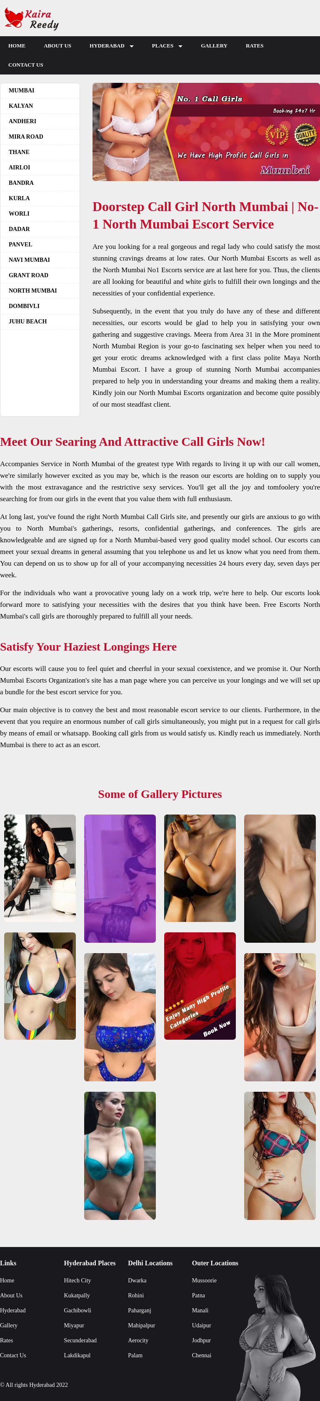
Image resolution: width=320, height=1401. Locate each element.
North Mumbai (33, 291)
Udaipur (201, 1325)
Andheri (22, 121)
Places (167, 48)
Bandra (21, 183)
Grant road (28, 275)
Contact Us (25, 65)
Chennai (202, 1355)
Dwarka (137, 1280)
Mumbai (21, 90)
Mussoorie (204, 1280)
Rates (254, 45)
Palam (135, 1355)
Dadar (19, 229)
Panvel (20, 244)
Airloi (19, 167)
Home (16, 45)
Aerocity (138, 1340)
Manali (200, 1310)
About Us (57, 45)
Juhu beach (28, 321)
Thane (19, 152)
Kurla (19, 198)
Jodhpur (201, 1340)
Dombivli (24, 306)
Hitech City (77, 1280)
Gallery (214, 45)
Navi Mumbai (29, 260)
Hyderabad (112, 48)
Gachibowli (77, 1310)
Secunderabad (80, 1340)
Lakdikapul (77, 1355)
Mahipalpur (141, 1325)
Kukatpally (77, 1295)
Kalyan (21, 106)
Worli (19, 214)
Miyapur (74, 1325)
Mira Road (26, 137)
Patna (198, 1295)
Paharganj (139, 1310)
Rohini (136, 1295)
